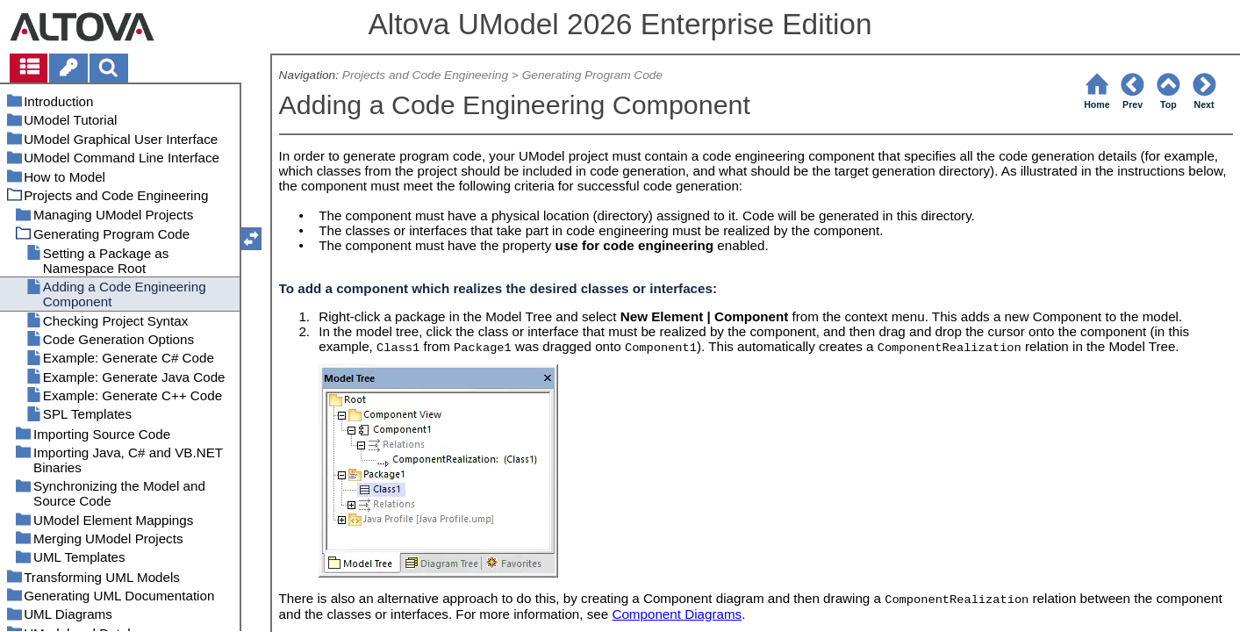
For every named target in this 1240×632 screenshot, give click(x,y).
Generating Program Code (592, 75)
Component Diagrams (677, 614)
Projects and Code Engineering (425, 75)
